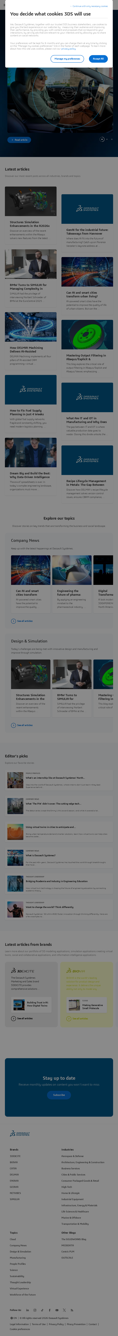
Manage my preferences (67, 59)
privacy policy (68, 49)
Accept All (98, 59)
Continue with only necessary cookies (90, 6)
